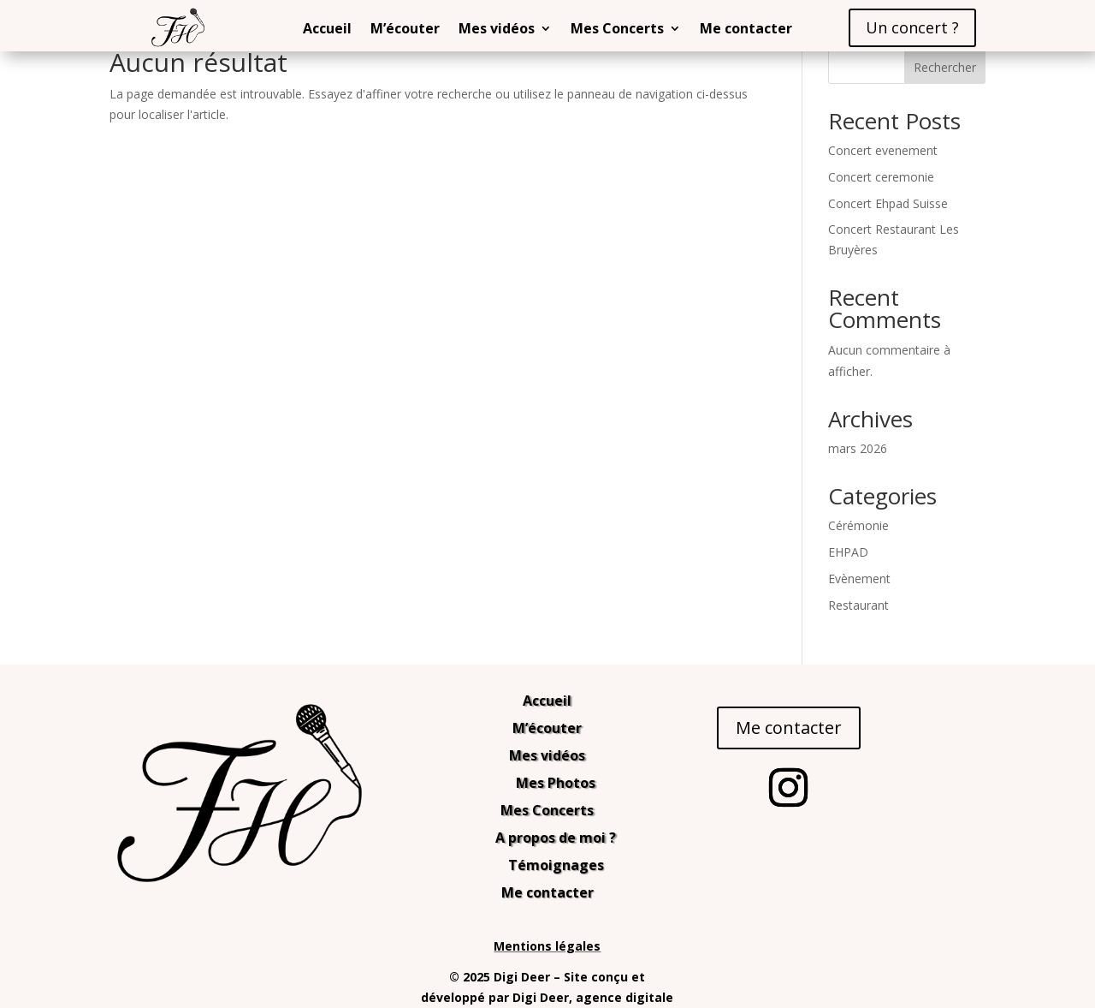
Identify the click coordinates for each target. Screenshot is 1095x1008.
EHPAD (848, 552)
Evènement (859, 578)
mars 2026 (857, 448)
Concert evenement (883, 150)
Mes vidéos (497, 30)
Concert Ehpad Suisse (888, 203)
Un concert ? (912, 27)
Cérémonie (858, 525)
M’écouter (405, 30)
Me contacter (746, 30)
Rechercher (945, 67)
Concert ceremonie (881, 177)
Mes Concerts (617, 30)
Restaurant (858, 605)
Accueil (327, 30)
